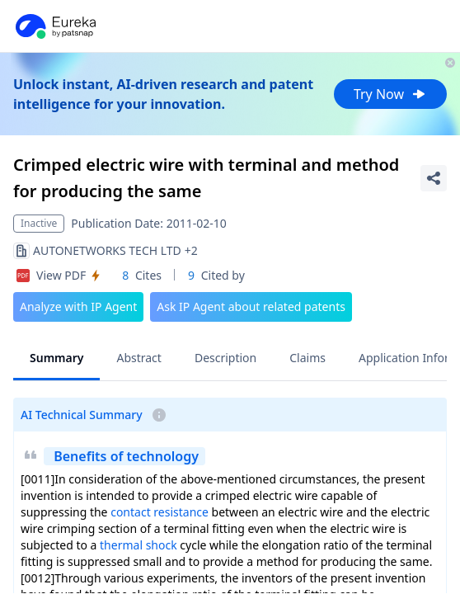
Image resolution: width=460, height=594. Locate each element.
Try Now (390, 94)
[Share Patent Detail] (433, 178)
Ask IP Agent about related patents (251, 306)
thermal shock (138, 545)
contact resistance (159, 512)
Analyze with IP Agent (78, 306)
